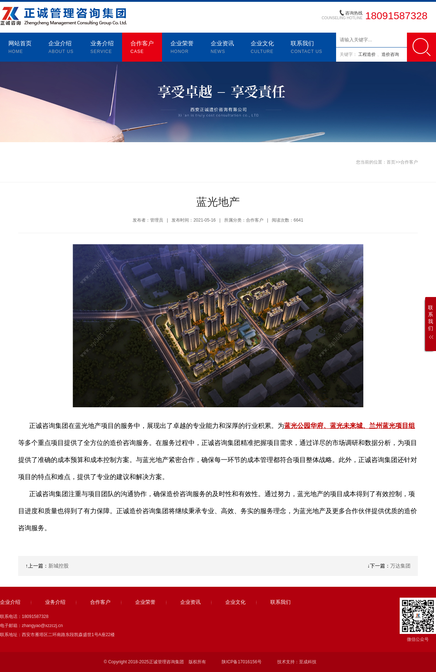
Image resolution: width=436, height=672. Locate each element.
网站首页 (20, 47)
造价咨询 (390, 54)
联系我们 (306, 47)
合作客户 (142, 47)
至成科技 (307, 661)
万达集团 (400, 566)
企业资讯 (222, 47)
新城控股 (58, 566)
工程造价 (367, 54)
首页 (391, 162)
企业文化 (262, 47)
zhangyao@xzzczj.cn (42, 625)
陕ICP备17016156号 (241, 661)
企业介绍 (60, 47)
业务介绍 (102, 47)
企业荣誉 (182, 47)
